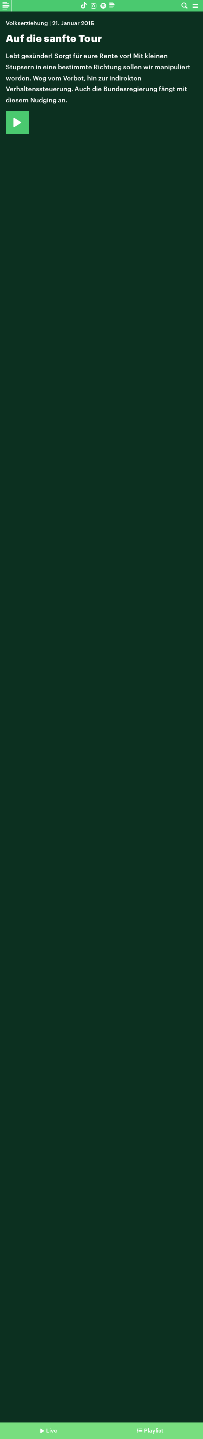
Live (51, 1430)
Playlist (153, 1430)
